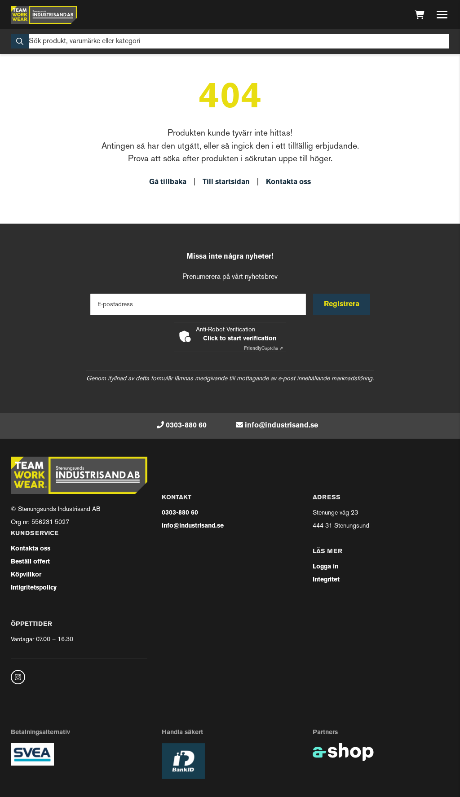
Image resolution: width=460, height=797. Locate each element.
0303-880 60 (186, 426)
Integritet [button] (326, 580)
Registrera (341, 304)
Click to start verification (239, 339)
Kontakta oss (288, 182)
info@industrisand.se (281, 426)
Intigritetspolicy (34, 588)
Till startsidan (226, 182)
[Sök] (230, 41)
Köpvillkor (26, 575)
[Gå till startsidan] (44, 15)
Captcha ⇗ (263, 349)
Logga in (325, 567)
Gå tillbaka (167, 182)
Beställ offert (30, 562)
